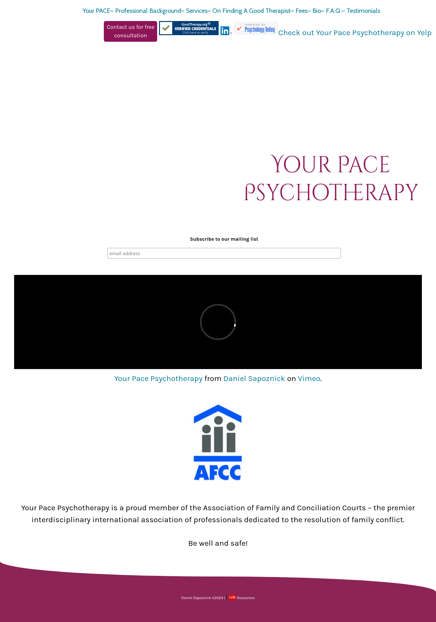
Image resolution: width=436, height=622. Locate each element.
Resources (240, 598)
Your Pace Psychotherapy (158, 378)
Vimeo (309, 378)
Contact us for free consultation (130, 31)
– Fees (298, 10)
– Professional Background (145, 10)
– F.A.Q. (331, 10)
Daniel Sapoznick (254, 378)
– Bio (314, 10)
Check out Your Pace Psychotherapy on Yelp (355, 32)
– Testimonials (361, 10)
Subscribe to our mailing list (224, 239)
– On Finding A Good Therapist (248, 10)
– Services (194, 10)
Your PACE (96, 10)
